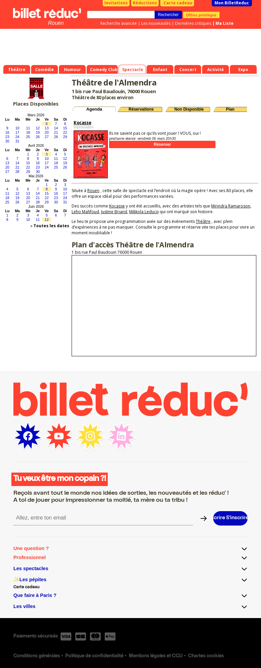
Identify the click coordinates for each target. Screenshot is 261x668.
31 (17, 141)
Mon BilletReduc (231, 3)
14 (56, 128)
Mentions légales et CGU (156, 656)
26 (38, 137)
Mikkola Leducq (144, 212)
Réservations (141, 109)
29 (65, 137)
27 (47, 137)
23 (7, 137)
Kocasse (117, 206)
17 (17, 132)
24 (17, 137)
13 (47, 128)
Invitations (116, 3)
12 (38, 128)
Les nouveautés (156, 23)
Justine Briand (114, 212)
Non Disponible (189, 109)
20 (47, 132)
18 (28, 132)
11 (28, 128)
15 (65, 128)
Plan (230, 109)
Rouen (56, 23)
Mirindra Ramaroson (230, 206)
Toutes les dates (51, 226)
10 (17, 128)
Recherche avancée (118, 23)
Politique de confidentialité (94, 656)
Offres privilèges (201, 15)
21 (56, 132)
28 (56, 137)
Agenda (94, 109)
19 (38, 132)
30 (7, 141)
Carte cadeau (178, 3)
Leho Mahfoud (85, 212)
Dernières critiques (193, 23)
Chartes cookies (206, 656)
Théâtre (203, 221)
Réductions (145, 3)
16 (7, 132)
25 (28, 137)
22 (65, 132)
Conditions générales (36, 656)
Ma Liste (224, 23)
